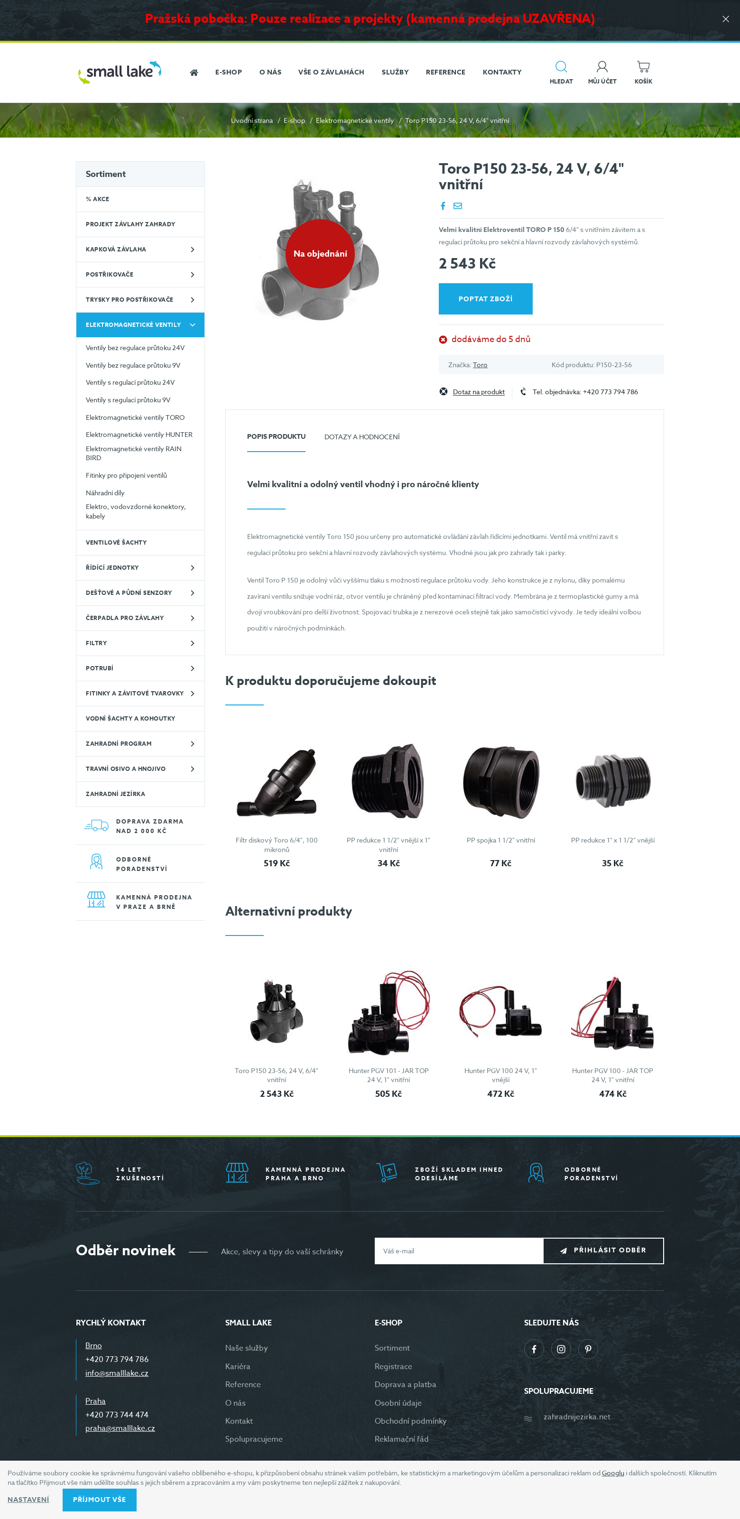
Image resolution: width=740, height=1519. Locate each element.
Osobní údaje (398, 1403)
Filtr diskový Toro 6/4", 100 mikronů (277, 844)
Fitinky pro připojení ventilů (126, 475)
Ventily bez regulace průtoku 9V (133, 365)
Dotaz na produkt (479, 392)
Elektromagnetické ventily (355, 120)
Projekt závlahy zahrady (131, 224)
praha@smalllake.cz (120, 1428)
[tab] (276, 440)
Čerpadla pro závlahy (125, 618)
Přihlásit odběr (610, 1250)
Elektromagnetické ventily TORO (135, 417)
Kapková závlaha (116, 249)
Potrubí (100, 668)
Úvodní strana (252, 120)
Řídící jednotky (112, 568)
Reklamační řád (402, 1439)
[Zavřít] (726, 19)
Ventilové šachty (116, 542)
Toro (480, 364)
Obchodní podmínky (411, 1421)
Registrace (393, 1366)
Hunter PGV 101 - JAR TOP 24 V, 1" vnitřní (389, 1075)
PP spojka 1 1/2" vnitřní (501, 839)
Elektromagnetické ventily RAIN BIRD (134, 453)
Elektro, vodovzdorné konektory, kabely (136, 511)
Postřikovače (109, 274)
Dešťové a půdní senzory (129, 593)
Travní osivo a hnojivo (126, 769)
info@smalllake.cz (116, 1373)
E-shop (294, 120)
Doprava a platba (405, 1384)
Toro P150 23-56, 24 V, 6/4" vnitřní (276, 1075)
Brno (93, 1346)
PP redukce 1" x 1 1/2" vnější (613, 839)
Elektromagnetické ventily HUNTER (139, 434)
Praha (95, 1401)
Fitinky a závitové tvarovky (135, 693)
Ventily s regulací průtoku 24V (130, 382)
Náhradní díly (105, 492)
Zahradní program (118, 744)
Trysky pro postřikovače (130, 300)
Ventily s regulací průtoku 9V (128, 399)
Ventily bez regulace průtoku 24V (135, 347)
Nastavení (28, 1500)
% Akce (97, 199)
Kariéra (237, 1366)
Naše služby (246, 1348)
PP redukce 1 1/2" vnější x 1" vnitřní (388, 844)
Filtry (96, 643)
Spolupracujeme (254, 1439)
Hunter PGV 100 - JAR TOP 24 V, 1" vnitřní (612, 1075)
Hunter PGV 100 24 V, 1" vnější (500, 1075)
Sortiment (106, 174)
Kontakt (239, 1421)
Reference (243, 1384)
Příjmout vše (99, 1500)
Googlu (613, 1472)
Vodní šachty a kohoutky (131, 718)
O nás (235, 1403)
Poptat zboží (486, 299)
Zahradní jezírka (115, 794)
